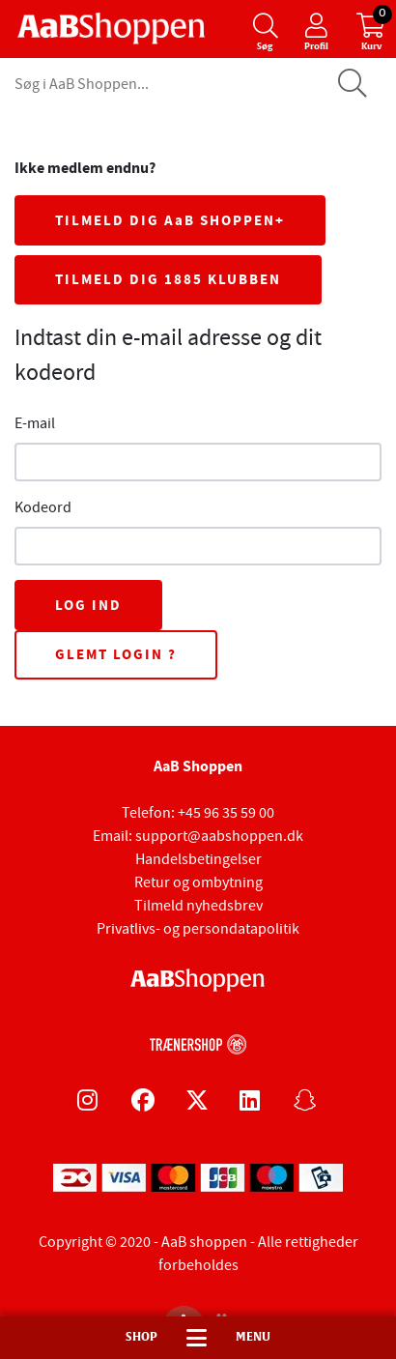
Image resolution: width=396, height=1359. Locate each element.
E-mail (34, 423)
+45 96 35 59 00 (226, 813)
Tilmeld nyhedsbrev (198, 905)
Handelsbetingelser (198, 859)
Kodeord (42, 507)
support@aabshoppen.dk (219, 836)
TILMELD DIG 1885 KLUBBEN (168, 279)
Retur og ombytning (198, 882)
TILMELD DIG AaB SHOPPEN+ (170, 220)
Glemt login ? (116, 654)
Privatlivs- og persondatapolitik (198, 929)
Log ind (88, 605)
